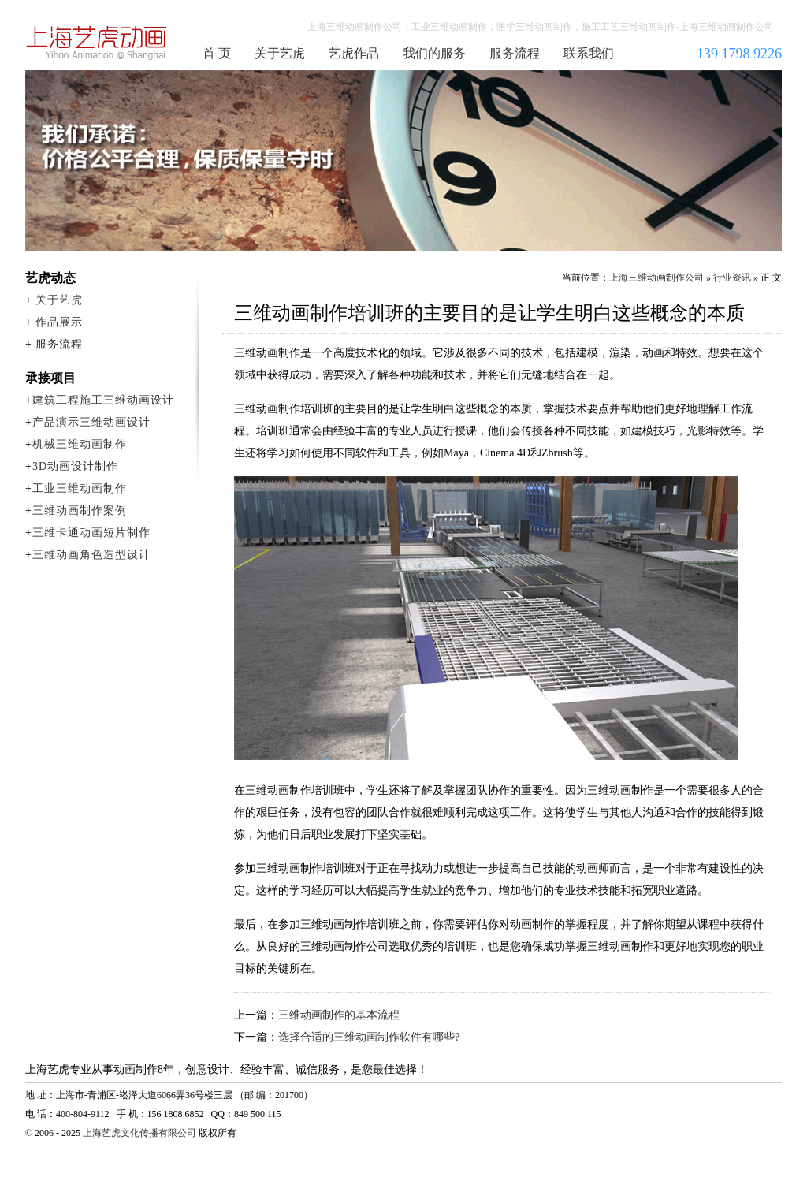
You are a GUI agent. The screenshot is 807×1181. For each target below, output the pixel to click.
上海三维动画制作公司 (97, 42)
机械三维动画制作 (79, 444)
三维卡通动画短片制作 (91, 532)
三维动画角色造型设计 (91, 555)
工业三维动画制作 (79, 488)
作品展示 (59, 322)
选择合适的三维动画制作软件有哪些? (368, 1037)
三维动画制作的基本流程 (339, 1015)
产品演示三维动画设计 (91, 422)
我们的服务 (434, 53)
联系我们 (588, 53)
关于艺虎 (280, 53)
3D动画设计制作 (75, 466)
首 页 (217, 53)
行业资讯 (732, 277)
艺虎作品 (354, 53)
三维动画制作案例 (79, 510)
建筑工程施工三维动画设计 (103, 400)
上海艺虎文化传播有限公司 (139, 1132)
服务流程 (514, 53)
